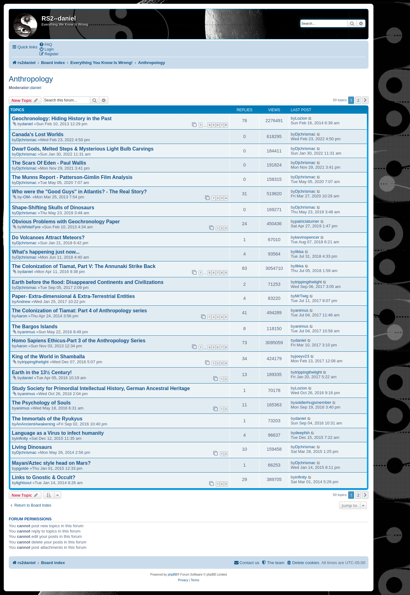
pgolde (22, 468)
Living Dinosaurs (32, 447)
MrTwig (302, 296)
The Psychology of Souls (41, 402)
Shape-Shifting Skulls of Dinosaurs (53, 207)
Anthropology (31, 79)
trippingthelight (308, 282)
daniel (35, 87)
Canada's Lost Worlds (37, 134)
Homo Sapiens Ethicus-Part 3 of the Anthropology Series (79, 340)
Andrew (23, 301)
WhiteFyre (31, 227)
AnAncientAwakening (35, 424)
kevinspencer (307, 237)
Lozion (301, 118)
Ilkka (299, 251)
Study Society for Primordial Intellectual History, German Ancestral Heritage (101, 388)
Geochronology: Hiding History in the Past (61, 118)
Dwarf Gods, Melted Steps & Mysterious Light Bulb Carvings (83, 148)
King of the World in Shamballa (48, 356)
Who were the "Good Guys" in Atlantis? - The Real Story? (79, 191)
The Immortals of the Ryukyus (47, 418)
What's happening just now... (46, 252)
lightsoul (23, 482)
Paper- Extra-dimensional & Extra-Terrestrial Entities (73, 296)
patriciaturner (307, 221)
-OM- (26, 197)
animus (302, 310)
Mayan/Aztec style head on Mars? (51, 463)
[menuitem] (45, 44)
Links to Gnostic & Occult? (43, 477)
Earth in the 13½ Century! (42, 372)
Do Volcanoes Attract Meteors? (48, 237)
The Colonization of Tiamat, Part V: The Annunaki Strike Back (84, 266)
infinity (22, 438)
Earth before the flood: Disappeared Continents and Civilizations (87, 282)
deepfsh (302, 432)
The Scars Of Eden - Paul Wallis (49, 163)
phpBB (172, 574)
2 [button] (358, 100)
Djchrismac (26, 139)
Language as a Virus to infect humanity (58, 433)
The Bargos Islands (34, 326)
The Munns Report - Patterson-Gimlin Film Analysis (72, 177)
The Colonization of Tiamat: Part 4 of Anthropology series (79, 310)
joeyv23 (302, 356)
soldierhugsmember (313, 402)
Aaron (21, 316)
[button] (365, 100)
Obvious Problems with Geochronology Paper (66, 221)
